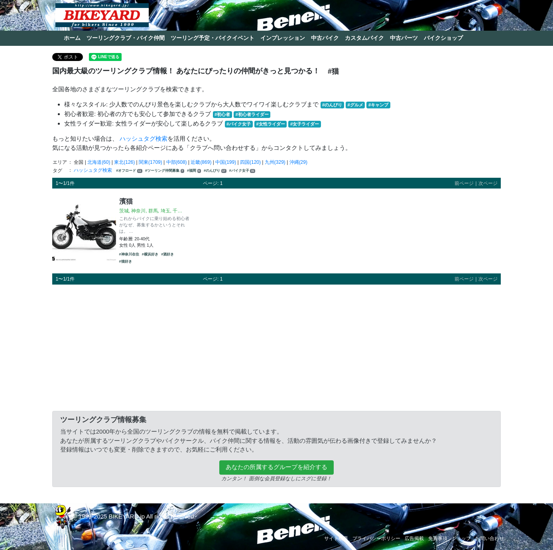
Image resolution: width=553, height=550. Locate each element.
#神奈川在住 (129, 254)
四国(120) (250, 162)
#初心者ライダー (251, 114)
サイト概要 (336, 538)
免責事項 (437, 538)
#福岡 (194, 171)
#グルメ (355, 104)
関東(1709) (150, 162)
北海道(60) (98, 162)
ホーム (72, 38)
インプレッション (282, 38)
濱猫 (126, 201)
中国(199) (225, 162)
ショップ (461, 538)
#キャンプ (378, 104)
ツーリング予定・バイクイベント (212, 38)
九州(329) (275, 162)
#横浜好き (150, 254)
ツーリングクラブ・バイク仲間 (126, 38)
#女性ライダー (270, 124)
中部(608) (176, 162)
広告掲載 (414, 538)
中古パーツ (404, 38)
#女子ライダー (304, 124)
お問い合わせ (489, 538)
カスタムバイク (364, 38)
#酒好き (167, 254)
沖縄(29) (298, 162)
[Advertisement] (276, 346)
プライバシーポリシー (376, 538)
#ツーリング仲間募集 (164, 171)
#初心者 (222, 114)
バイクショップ (443, 38)
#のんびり (332, 104)
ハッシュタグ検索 (143, 138)
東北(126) (124, 162)
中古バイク (325, 38)
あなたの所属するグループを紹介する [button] (276, 467)
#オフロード (129, 171)
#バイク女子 (238, 124)
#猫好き (125, 261)
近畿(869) (201, 162)
